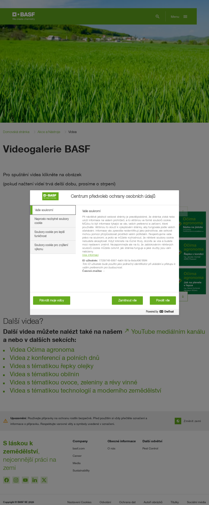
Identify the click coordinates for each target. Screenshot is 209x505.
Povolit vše (163, 300)
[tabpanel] (129, 243)
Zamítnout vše (127, 300)
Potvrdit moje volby (51, 300)
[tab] (52, 210)
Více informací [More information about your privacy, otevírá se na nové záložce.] (90, 254)
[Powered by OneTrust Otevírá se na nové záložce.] (161, 312)
